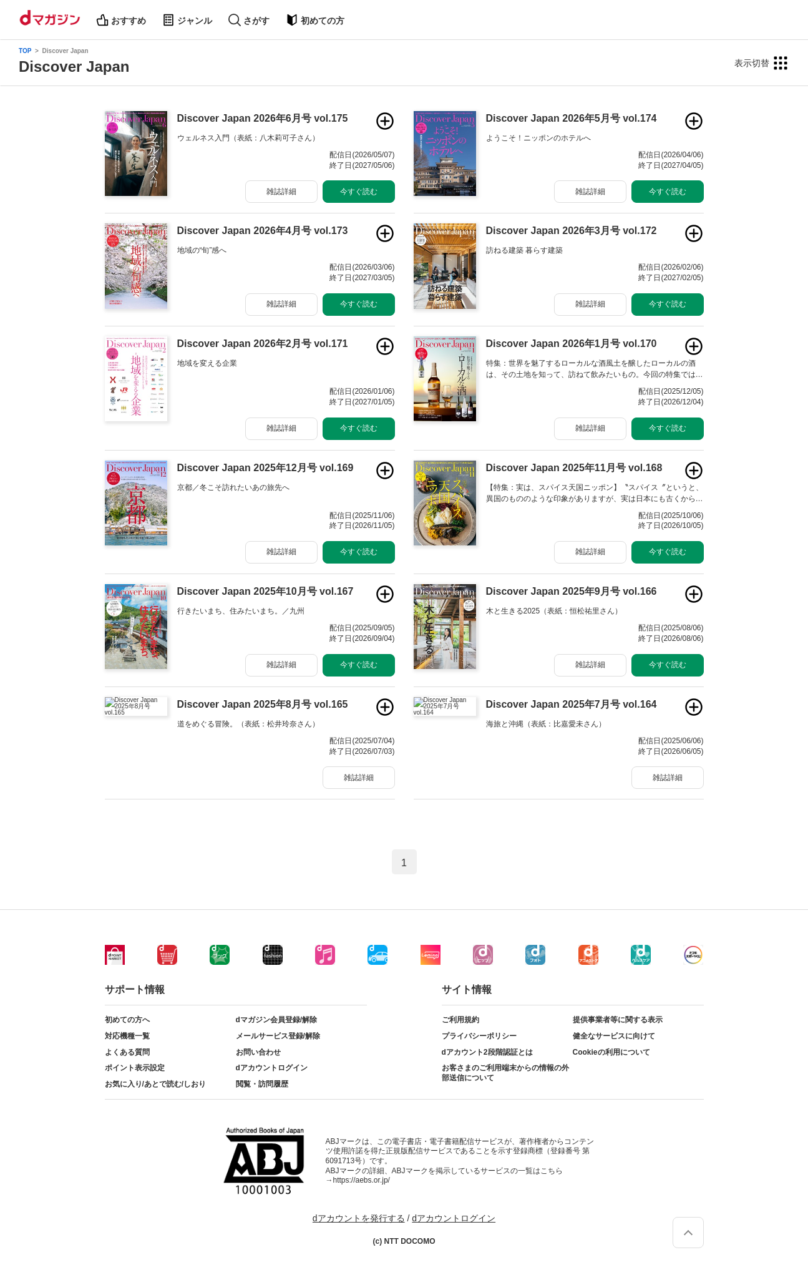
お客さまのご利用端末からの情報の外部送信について (505, 1072)
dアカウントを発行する (359, 1218)
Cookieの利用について (611, 1052)
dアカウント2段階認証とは (487, 1052)
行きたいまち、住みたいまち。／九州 (240, 611)
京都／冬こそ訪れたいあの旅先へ (233, 487)
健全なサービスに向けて (614, 1036)
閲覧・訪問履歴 (262, 1084)
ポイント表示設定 (135, 1067)
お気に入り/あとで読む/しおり (156, 1084)
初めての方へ (127, 1019)
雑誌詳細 (281, 191)
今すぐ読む (358, 191)
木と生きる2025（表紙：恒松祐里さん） (554, 611)
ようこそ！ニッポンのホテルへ (538, 138)
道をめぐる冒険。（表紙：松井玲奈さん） (248, 724)
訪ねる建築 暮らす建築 (524, 250)
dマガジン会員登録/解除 (277, 1019)
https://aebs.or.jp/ (361, 1180)
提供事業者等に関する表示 (618, 1019)
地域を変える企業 (207, 363)
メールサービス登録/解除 (278, 1036)
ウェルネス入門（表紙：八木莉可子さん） (248, 138)
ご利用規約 (460, 1019)
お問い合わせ (258, 1052)
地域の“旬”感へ (202, 250)
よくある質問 (127, 1052)
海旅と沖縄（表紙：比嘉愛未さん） (546, 724)
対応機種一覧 (127, 1036)
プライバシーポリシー (479, 1036)
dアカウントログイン (272, 1067)
